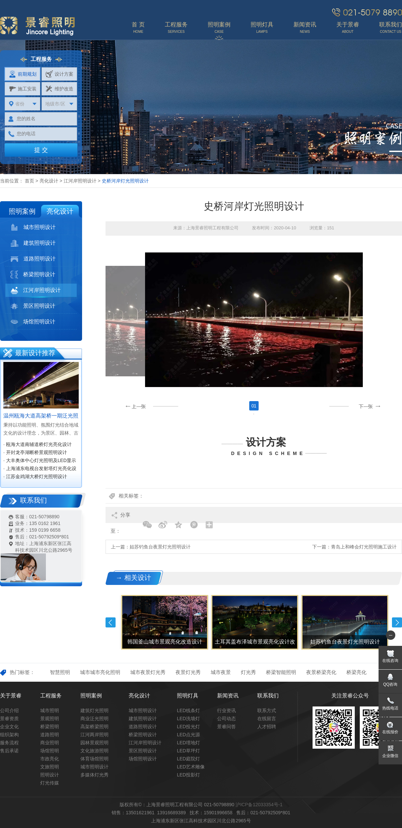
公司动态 (226, 718)
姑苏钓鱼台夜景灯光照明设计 (160, 546)
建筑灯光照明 (94, 710)
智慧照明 (60, 672)
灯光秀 (248, 672)
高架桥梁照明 (94, 726)
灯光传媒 (49, 782)
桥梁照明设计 (32, 275)
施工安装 (23, 88)
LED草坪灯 (188, 750)
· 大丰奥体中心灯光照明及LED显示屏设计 (39, 461)
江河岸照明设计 (80, 180)
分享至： (120, 517)
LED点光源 (188, 734)
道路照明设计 (33, 259)
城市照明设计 (33, 227)
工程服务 (51, 695)
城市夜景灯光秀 (147, 672)
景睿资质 (9, 718)
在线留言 (266, 718)
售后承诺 (9, 750)
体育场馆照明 (94, 758)
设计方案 (59, 74)
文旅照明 (49, 766)
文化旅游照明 (94, 750)
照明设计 (49, 774)
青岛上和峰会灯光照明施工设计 (364, 546)
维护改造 (59, 88)
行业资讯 (226, 710)
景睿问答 (226, 726)
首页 (29, 180)
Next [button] (397, 622)
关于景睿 (10, 695)
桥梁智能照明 (281, 672)
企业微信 (390, 755)
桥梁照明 (49, 726)
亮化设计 (49, 180)
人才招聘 (266, 726)
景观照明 (49, 718)
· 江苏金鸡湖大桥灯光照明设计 (35, 476)
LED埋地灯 (188, 742)
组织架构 (9, 734)
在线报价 (390, 732)
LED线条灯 (188, 710)
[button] (355, 406)
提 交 (41, 150)
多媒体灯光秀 (94, 774)
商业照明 (49, 742)
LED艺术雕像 (191, 766)
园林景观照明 (94, 742)
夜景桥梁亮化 (321, 672)
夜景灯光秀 (188, 672)
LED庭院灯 (188, 758)
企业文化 (9, 726)
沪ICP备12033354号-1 (259, 804)
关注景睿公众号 (350, 695)
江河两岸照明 (94, 734)
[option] (164, 622)
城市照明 (49, 710)
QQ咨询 (390, 684)
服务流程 (9, 742)
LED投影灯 (188, 774)
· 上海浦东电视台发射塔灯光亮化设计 (39, 469)
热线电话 (390, 708)
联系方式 (266, 710)
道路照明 (49, 734)
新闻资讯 (228, 695)
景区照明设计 (32, 306)
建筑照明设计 (33, 243)
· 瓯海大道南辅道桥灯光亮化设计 (37, 444)
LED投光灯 (188, 726)
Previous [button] (111, 622)
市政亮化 (49, 758)
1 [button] (255, 405)
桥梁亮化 (356, 672)
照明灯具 (187, 695)
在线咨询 (390, 660)
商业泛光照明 (94, 718)
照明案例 (22, 211)
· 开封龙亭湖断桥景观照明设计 (35, 452)
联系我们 (268, 695)
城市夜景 (221, 672)
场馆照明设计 (32, 322)
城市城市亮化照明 (100, 672)
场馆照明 (49, 750)
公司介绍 (9, 710)
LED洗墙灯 (188, 718)
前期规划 (23, 74)
